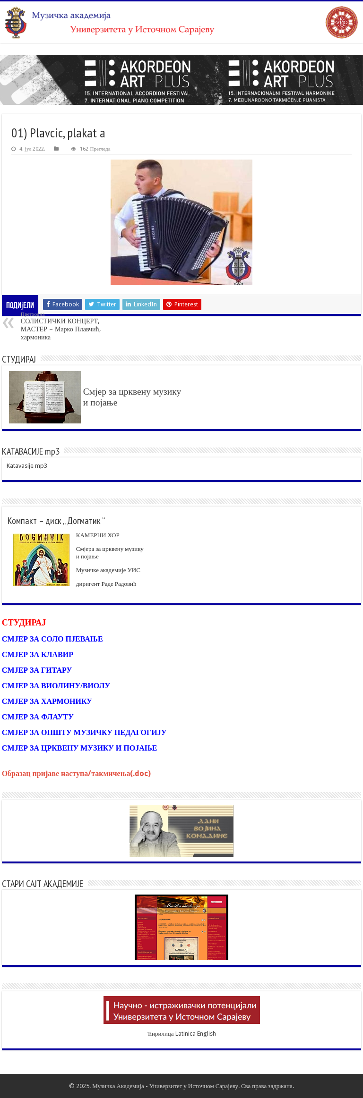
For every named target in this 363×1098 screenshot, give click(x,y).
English (206, 1033)
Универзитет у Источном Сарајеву (193, 1086)
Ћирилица (160, 1033)
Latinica (185, 1033)
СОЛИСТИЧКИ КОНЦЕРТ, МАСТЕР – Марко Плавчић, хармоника (69, 326)
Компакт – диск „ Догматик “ (56, 521)
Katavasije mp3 (27, 465)
